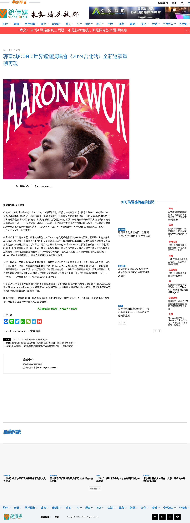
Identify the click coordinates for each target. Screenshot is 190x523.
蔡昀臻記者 (68, 346)
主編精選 (173, 269)
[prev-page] (120, 323)
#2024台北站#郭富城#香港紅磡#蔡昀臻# (30, 339)
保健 (171, 255)
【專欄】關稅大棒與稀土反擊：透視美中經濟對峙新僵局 (164, 480)
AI (170, 281)
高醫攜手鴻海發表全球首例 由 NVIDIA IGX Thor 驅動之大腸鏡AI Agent (178, 288)
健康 (120, 306)
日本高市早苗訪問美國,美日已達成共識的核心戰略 (71, 480)
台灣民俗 (173, 241)
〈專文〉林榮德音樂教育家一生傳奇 (177, 274)
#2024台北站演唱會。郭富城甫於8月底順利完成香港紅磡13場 (32, 346)
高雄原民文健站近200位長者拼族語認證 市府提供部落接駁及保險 (133, 272)
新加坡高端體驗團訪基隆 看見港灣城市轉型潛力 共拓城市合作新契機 (177, 216)
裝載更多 (95, 488)
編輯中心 (24, 186)
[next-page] (124, 323)
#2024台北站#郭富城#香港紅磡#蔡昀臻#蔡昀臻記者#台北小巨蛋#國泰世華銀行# (40, 342)
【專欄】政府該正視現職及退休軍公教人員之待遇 (24, 480)
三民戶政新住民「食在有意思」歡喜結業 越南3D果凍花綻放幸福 (178, 232)
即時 (171, 208)
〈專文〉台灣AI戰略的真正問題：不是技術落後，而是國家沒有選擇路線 (71, 30)
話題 (98, 475)
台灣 (18, 50)
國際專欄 (53, 475)
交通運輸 (122, 229)
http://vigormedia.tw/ (32, 364)
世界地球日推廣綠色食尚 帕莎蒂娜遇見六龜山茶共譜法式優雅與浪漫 (133, 312)
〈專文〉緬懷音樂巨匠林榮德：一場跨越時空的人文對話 (177, 248)
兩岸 (10, 50)
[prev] (186, 30)
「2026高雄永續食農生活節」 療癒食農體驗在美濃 (178, 262)
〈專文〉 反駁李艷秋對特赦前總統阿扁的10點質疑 (117, 480)
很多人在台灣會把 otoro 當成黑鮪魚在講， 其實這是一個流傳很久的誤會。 (177, 321)
